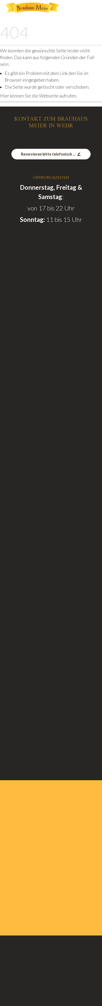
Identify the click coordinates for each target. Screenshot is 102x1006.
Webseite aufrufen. (58, 96)
